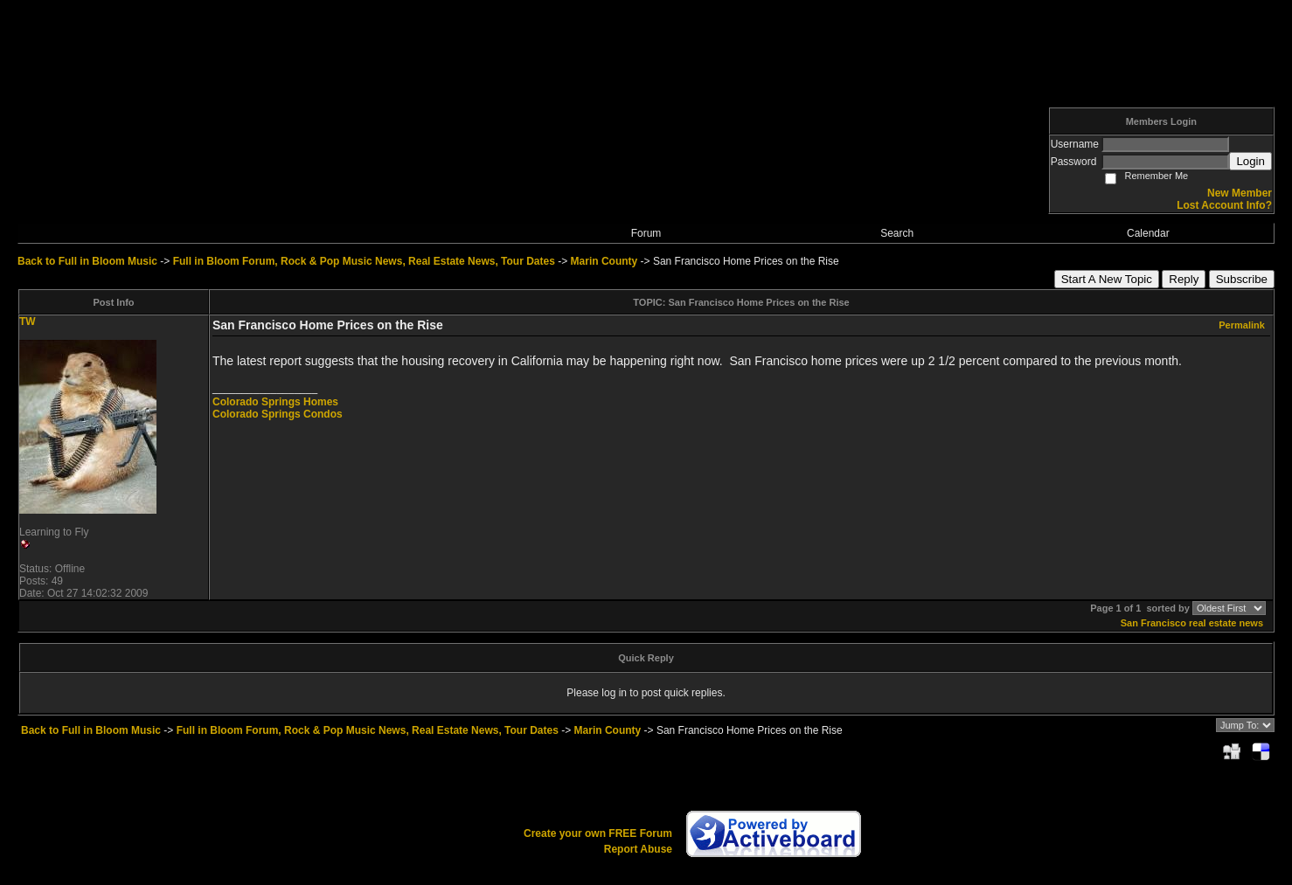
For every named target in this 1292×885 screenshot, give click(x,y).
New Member (1239, 193)
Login (1250, 161)
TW (27, 321)
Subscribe (1242, 279)
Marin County (604, 261)
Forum (646, 233)
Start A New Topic (1106, 279)
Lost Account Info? (1224, 205)
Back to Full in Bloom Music (87, 261)
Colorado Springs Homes (275, 402)
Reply (1183, 279)
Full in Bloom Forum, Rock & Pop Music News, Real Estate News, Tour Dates (364, 261)
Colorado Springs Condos (277, 414)
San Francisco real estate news (1192, 623)
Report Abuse (638, 849)
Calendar (1148, 233)
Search (896, 233)
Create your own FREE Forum (598, 833)
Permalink (1242, 325)
